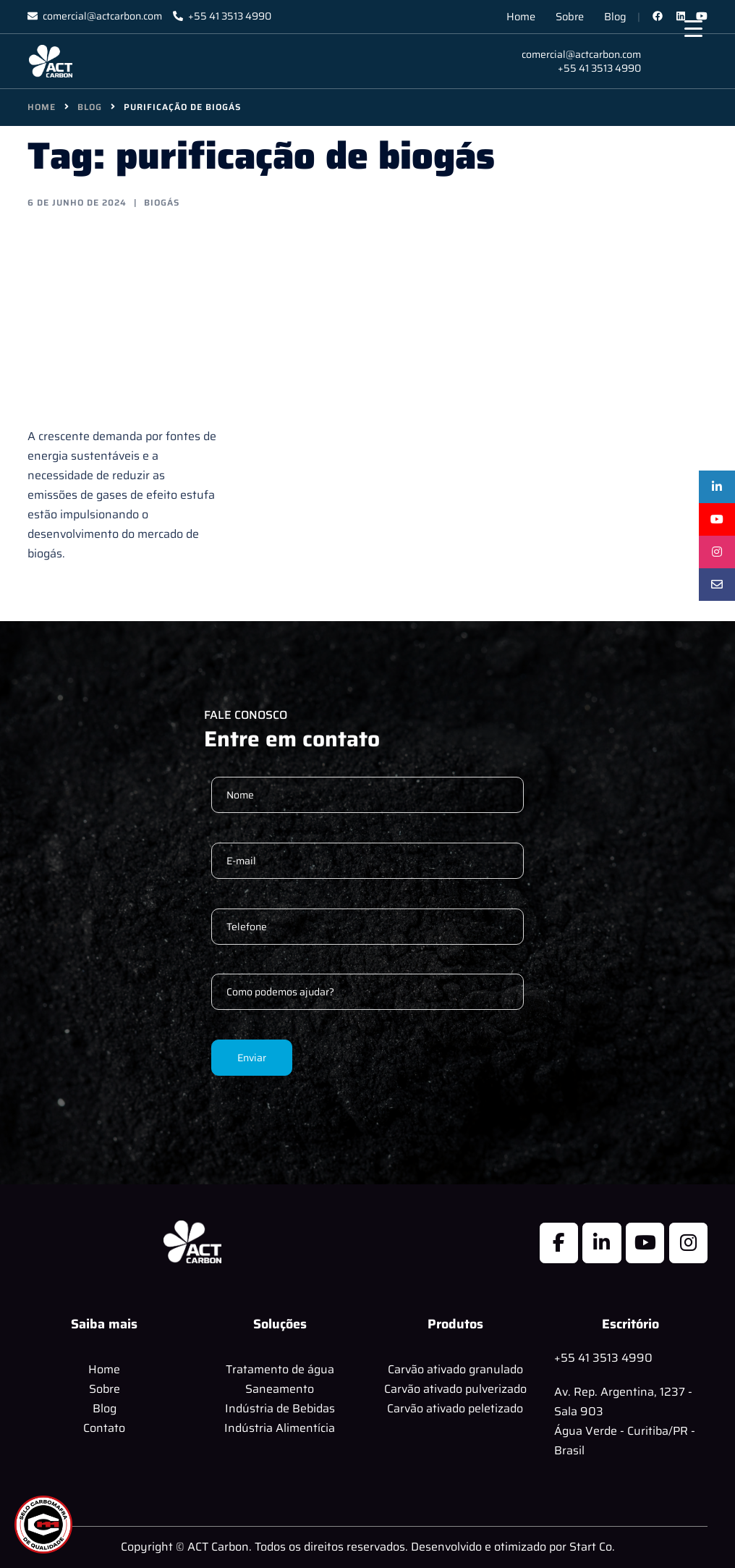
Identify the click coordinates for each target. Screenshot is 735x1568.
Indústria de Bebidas (280, 1408)
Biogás (161, 202)
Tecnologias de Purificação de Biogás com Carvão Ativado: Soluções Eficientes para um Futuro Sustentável (115, 317)
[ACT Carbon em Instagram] (688, 1243)
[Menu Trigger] (693, 29)
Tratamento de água (280, 1369)
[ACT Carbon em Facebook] (559, 1243)
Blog (615, 16)
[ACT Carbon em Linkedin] (601, 1243)
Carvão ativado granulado (455, 1369)
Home (520, 16)
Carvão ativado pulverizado (455, 1389)
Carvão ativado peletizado (455, 1408)
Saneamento (279, 1389)
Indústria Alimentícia (279, 1428)
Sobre (570, 16)
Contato (104, 1428)
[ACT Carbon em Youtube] (645, 1243)
